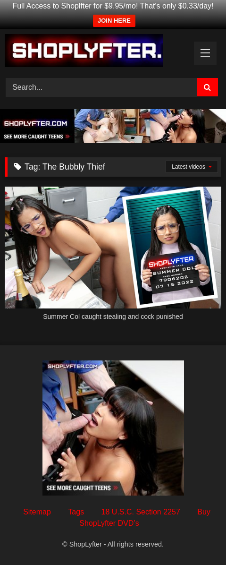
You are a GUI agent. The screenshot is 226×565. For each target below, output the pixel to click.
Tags (76, 512)
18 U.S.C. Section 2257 (140, 512)
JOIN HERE (114, 20)
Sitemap (37, 512)
